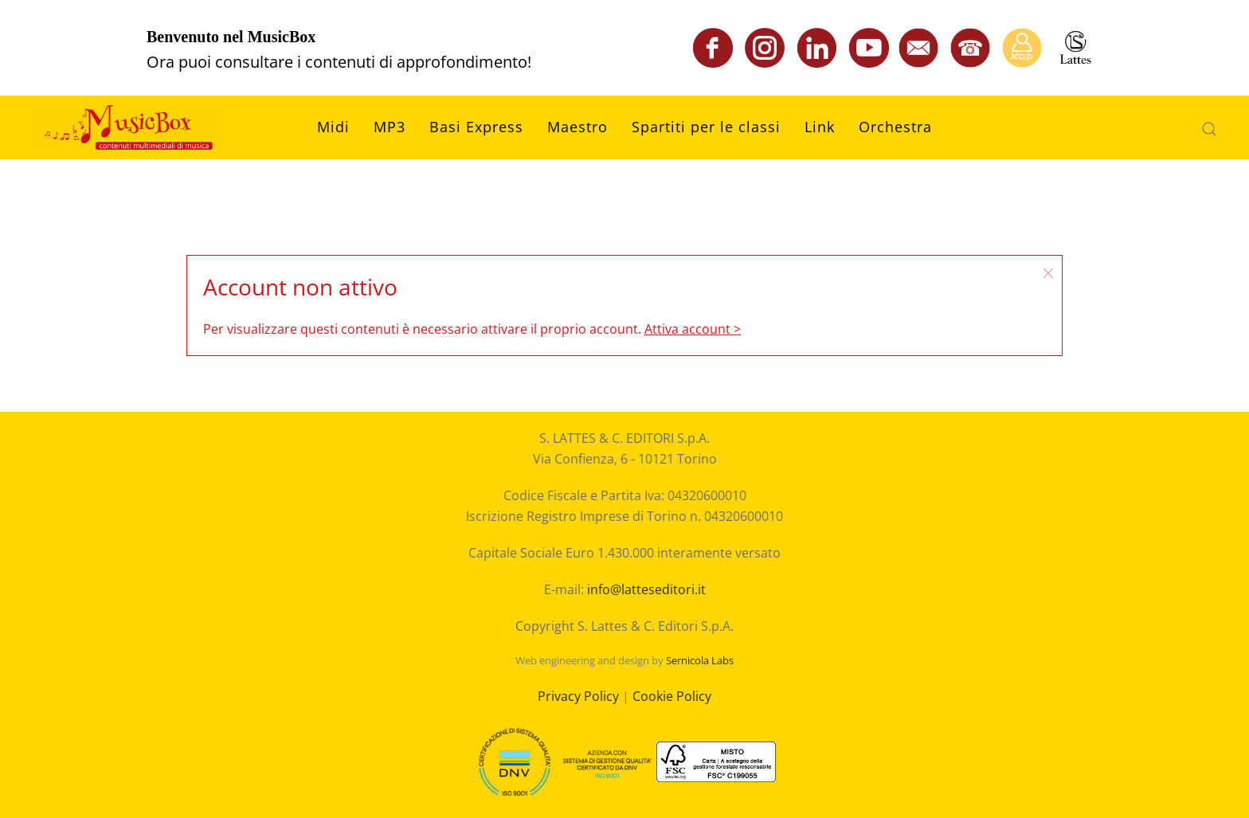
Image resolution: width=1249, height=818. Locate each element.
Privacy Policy (578, 696)
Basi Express (476, 126)
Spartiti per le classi (706, 126)
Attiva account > (692, 329)
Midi (333, 126)
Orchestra (895, 126)
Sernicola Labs (700, 660)
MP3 (389, 126)
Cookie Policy (671, 696)
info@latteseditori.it (646, 589)
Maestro (577, 126)
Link (820, 126)
